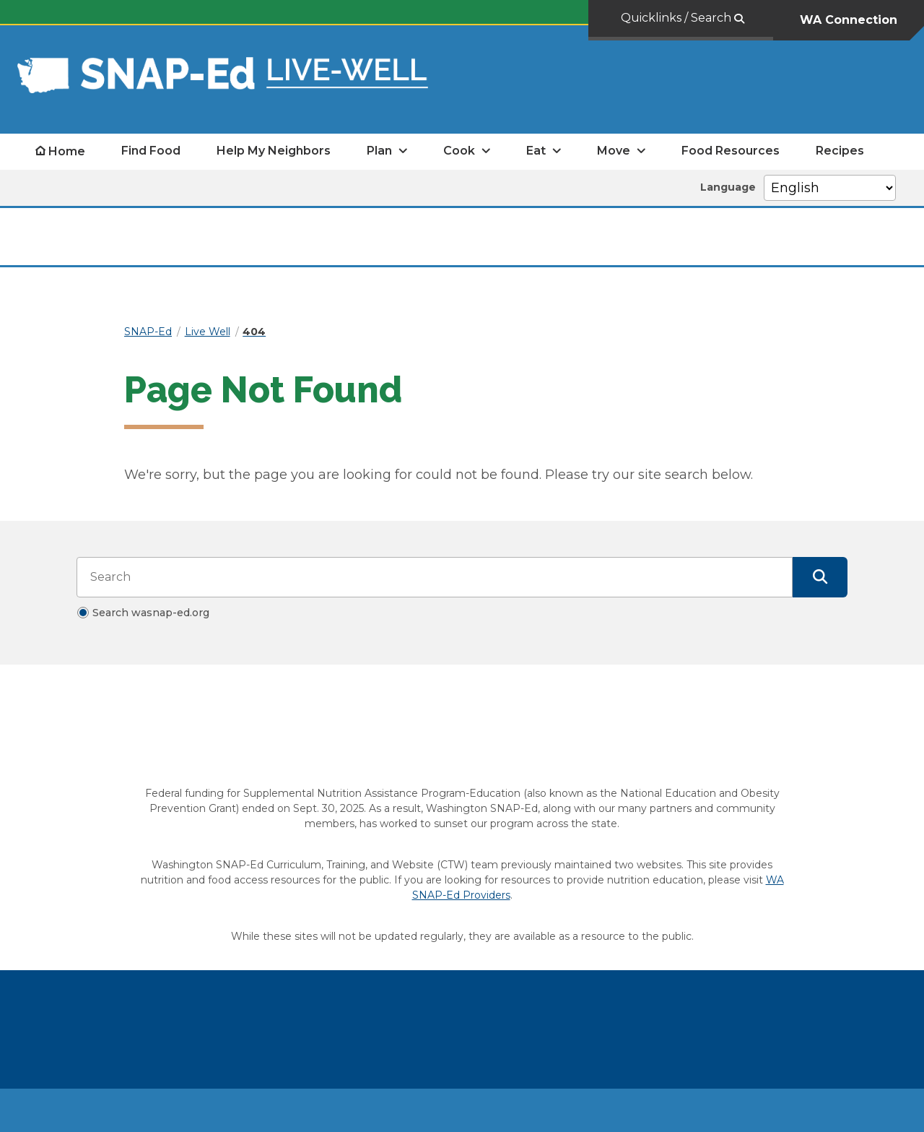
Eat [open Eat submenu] (536, 150)
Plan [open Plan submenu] (379, 150)
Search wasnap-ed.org (150, 612)
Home (66, 151)
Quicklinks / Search (677, 18)
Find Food (150, 150)
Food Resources (730, 150)
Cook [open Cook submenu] (459, 150)
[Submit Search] (820, 577)
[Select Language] (830, 188)
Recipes (840, 150)
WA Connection (848, 20)
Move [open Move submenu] (613, 150)
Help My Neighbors (274, 150)
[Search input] (435, 577)
